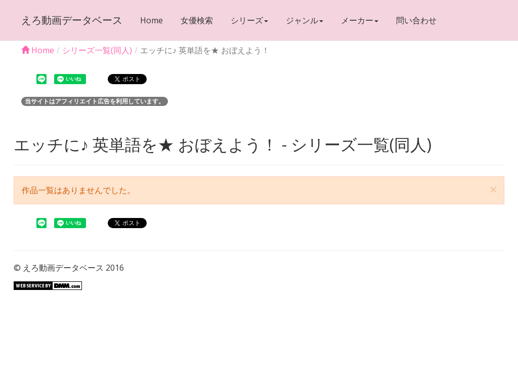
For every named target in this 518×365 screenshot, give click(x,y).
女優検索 (197, 20)
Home (151, 20)
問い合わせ (416, 20)
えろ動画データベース (71, 20)
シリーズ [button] (249, 20)
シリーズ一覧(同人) (97, 50)
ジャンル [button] (304, 20)
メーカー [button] (359, 20)
